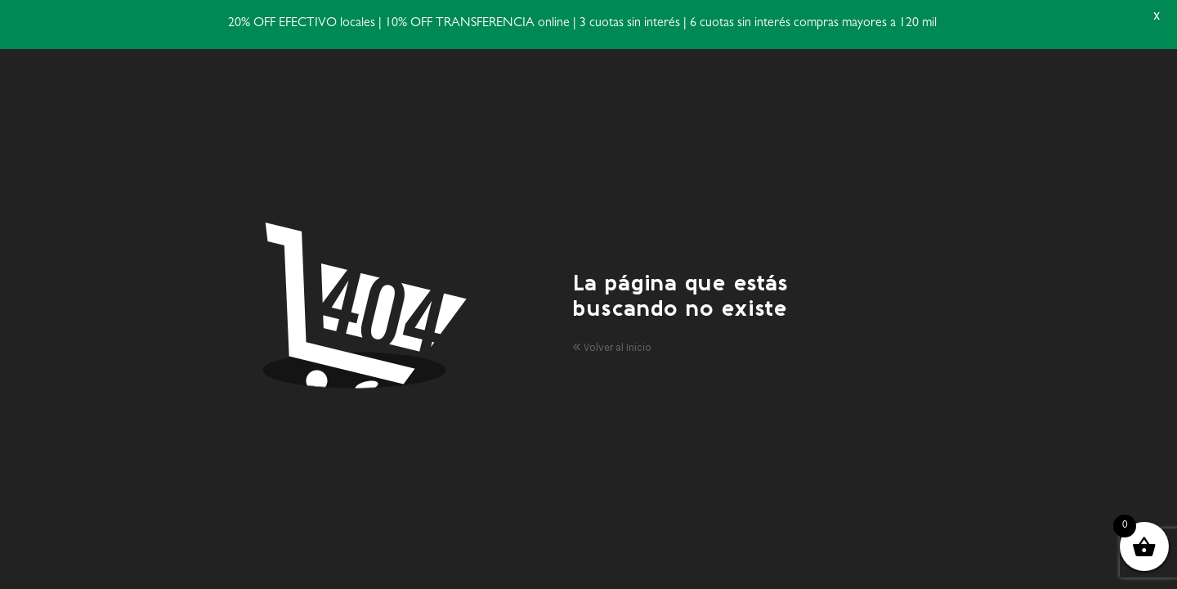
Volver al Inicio (611, 347)
